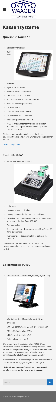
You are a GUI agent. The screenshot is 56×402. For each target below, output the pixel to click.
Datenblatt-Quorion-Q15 (13, 144)
